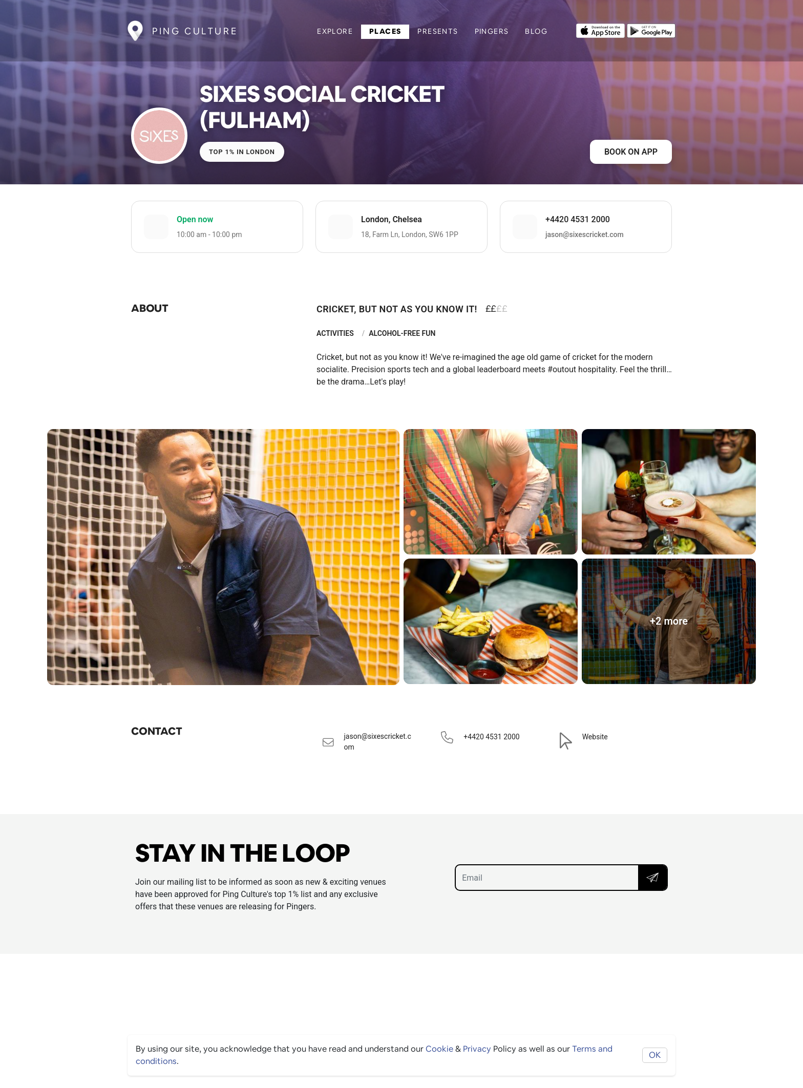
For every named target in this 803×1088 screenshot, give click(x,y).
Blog (536, 31)
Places (385, 31)
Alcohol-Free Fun (402, 333)
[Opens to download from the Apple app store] (600, 29)
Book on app (631, 152)
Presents (437, 31)
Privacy (477, 1048)
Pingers (492, 31)
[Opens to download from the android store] (651, 29)
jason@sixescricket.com (584, 234)
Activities (335, 333)
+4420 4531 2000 (577, 219)
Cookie (439, 1048)
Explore (335, 31)
